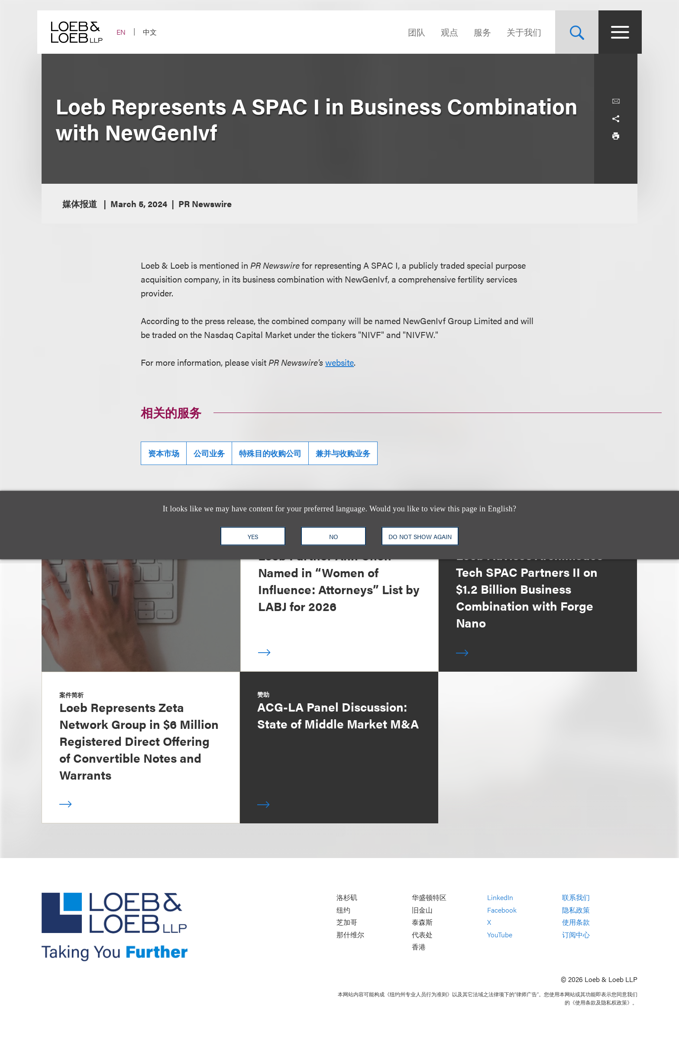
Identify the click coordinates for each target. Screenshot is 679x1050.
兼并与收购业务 (343, 453)
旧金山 (422, 910)
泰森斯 (422, 922)
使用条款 (576, 922)
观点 (445, 32)
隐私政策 (576, 910)
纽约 (343, 910)
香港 (419, 947)
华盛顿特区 (429, 897)
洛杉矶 (346, 897)
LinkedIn (500, 897)
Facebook (502, 910)
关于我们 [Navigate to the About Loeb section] (519, 32)
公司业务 (209, 453)
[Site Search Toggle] (572, 32)
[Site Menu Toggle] (615, 32)
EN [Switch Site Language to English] (125, 32)
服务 (478, 32)
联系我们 (576, 897)
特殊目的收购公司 (270, 453)
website (339, 362)
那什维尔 (350, 934)
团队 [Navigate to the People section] (412, 32)
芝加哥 (346, 922)
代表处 (422, 934)
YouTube (499, 934)
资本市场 (163, 453)
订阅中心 (576, 934)
